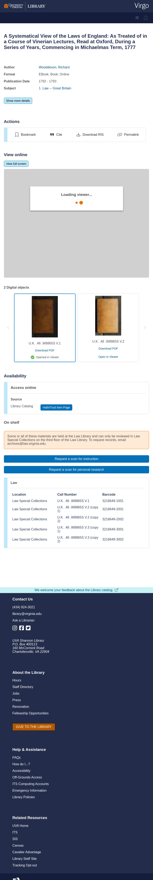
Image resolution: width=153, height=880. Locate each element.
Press (16, 700)
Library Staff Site (24, 858)
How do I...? (21, 764)
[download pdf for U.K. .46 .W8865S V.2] (108, 348)
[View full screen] (16, 164)
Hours (16, 680)
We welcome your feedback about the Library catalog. (76, 590)
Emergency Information (29, 790)
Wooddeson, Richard (54, 67)
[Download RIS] (89, 134)
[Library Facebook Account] (22, 629)
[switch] (25, 134)
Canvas (18, 845)
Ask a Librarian (23, 620)
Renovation (20, 706)
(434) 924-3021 (23, 607)
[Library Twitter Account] (29, 629)
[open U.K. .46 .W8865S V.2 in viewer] (108, 357)
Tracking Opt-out (24, 865)
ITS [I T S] (15, 832)
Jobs (15, 693)
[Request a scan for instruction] (76, 459)
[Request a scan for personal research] (76, 469)
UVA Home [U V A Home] (20, 825)
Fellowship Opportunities (30, 713)
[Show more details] (18, 101)
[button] (137, 18)
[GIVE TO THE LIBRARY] (33, 727)
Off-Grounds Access (27, 777)
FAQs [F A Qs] (16, 757)
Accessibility (21, 770)
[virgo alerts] (146, 17)
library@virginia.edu (27, 614)
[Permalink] (128, 134)
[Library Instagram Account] (15, 629)
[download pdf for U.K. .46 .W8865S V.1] (45, 350)
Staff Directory (22, 687)
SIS (15, 839)
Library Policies (23, 797)
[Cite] (56, 134)
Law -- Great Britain (57, 88)
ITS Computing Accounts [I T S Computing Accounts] (30, 784)
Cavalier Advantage (26, 852)
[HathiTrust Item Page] (56, 407)
